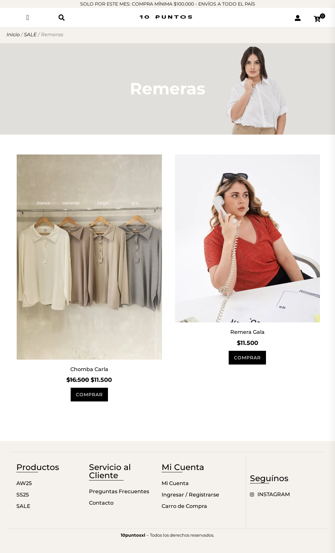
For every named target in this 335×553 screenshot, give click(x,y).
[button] (28, 17)
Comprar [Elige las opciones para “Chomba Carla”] (89, 395)
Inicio (13, 34)
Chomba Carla (89, 369)
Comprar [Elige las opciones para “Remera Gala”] (247, 358)
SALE (30, 34)
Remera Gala (247, 332)
